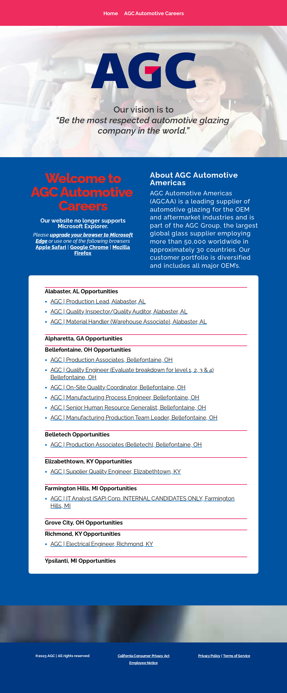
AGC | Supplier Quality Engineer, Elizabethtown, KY (115, 471)
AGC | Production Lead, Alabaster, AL (98, 301)
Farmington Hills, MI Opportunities (91, 488)
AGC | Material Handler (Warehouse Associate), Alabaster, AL (128, 321)
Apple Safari (51, 247)
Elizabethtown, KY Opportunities (88, 461)
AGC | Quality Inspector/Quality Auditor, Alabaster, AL (119, 311)
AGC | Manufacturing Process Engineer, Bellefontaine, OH (124, 397)
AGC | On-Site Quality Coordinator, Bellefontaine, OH (118, 387)
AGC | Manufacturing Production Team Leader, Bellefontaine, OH (133, 417)
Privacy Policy (209, 656)
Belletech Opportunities (77, 434)
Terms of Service (236, 656)
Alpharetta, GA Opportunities (83, 338)
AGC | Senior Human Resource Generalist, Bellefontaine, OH (128, 407)
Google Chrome (89, 247)
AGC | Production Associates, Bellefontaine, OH (111, 359)
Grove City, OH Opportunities (84, 522)
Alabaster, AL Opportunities (81, 291)
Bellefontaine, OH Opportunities (88, 349)
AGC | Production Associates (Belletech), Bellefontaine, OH (126, 444)
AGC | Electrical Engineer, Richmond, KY (101, 544)
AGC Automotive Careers (154, 13)
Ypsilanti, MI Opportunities (80, 560)
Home (110, 13)
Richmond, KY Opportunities (83, 533)
